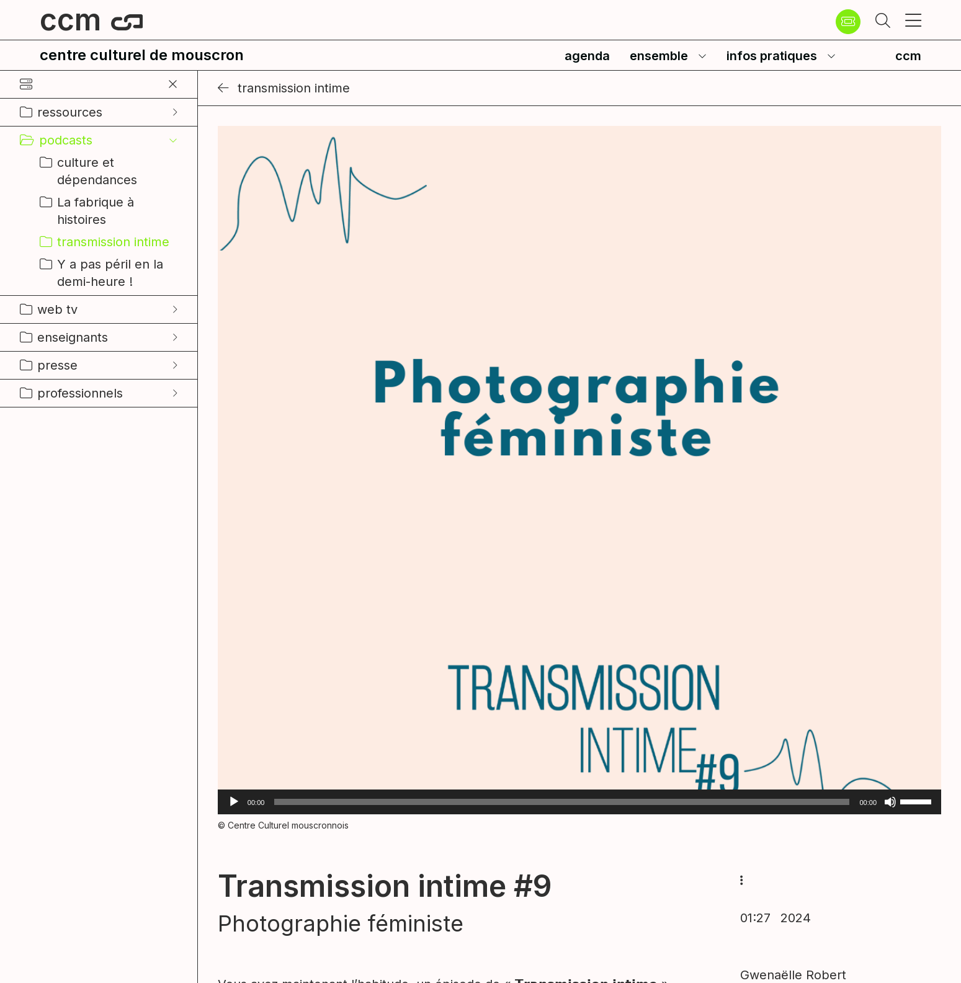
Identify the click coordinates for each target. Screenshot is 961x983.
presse (57, 365)
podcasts (65, 140)
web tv (57, 309)
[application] (579, 802)
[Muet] (890, 802)
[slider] (561, 802)
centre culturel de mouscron (142, 55)
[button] (882, 21)
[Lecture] (234, 802)
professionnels (80, 393)
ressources (69, 112)
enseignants (72, 337)
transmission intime (284, 88)
